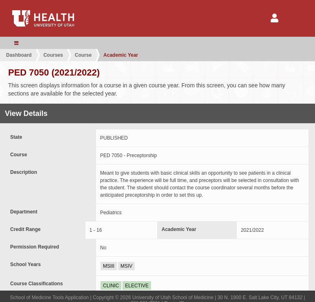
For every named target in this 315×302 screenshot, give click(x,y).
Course (83, 55)
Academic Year (120, 55)
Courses (53, 55)
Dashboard (19, 55)
